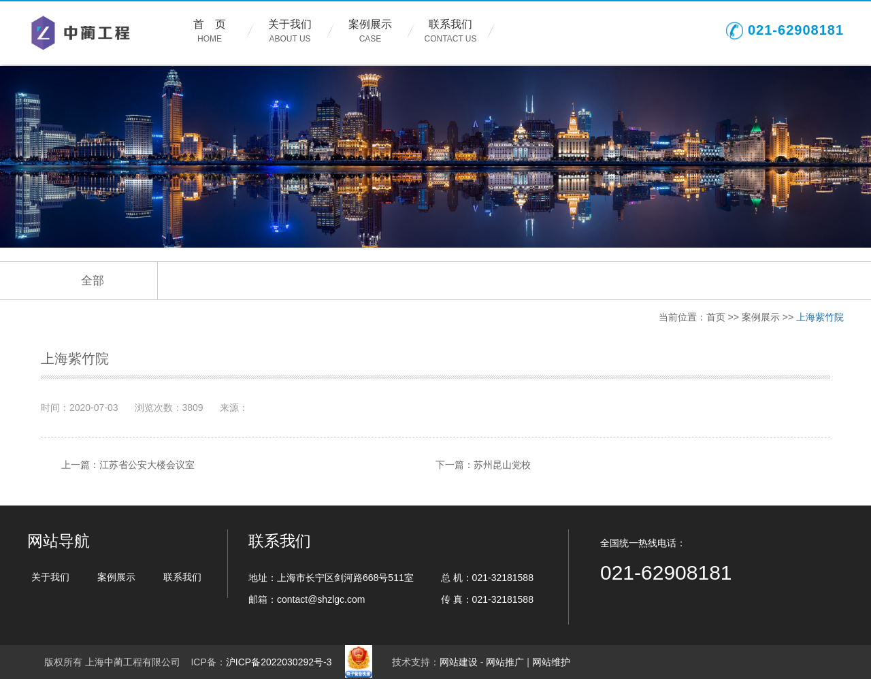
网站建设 (459, 662)
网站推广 (505, 662)
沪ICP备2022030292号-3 (279, 662)
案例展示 (370, 32)
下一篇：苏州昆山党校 (483, 464)
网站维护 (551, 662)
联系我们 (450, 32)
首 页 (209, 32)
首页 (715, 317)
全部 (92, 280)
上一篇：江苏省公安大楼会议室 (128, 464)
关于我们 (289, 32)
